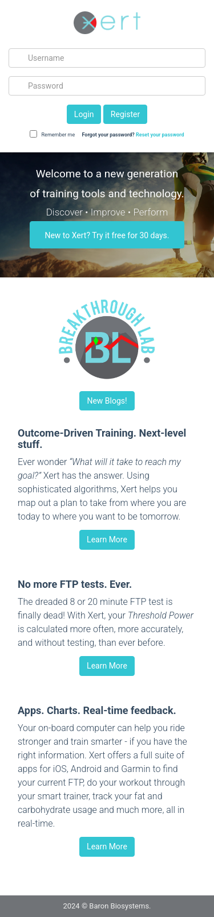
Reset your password (160, 135)
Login (84, 114)
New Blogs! (107, 400)
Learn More (107, 539)
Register (125, 114)
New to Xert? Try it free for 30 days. (107, 235)
